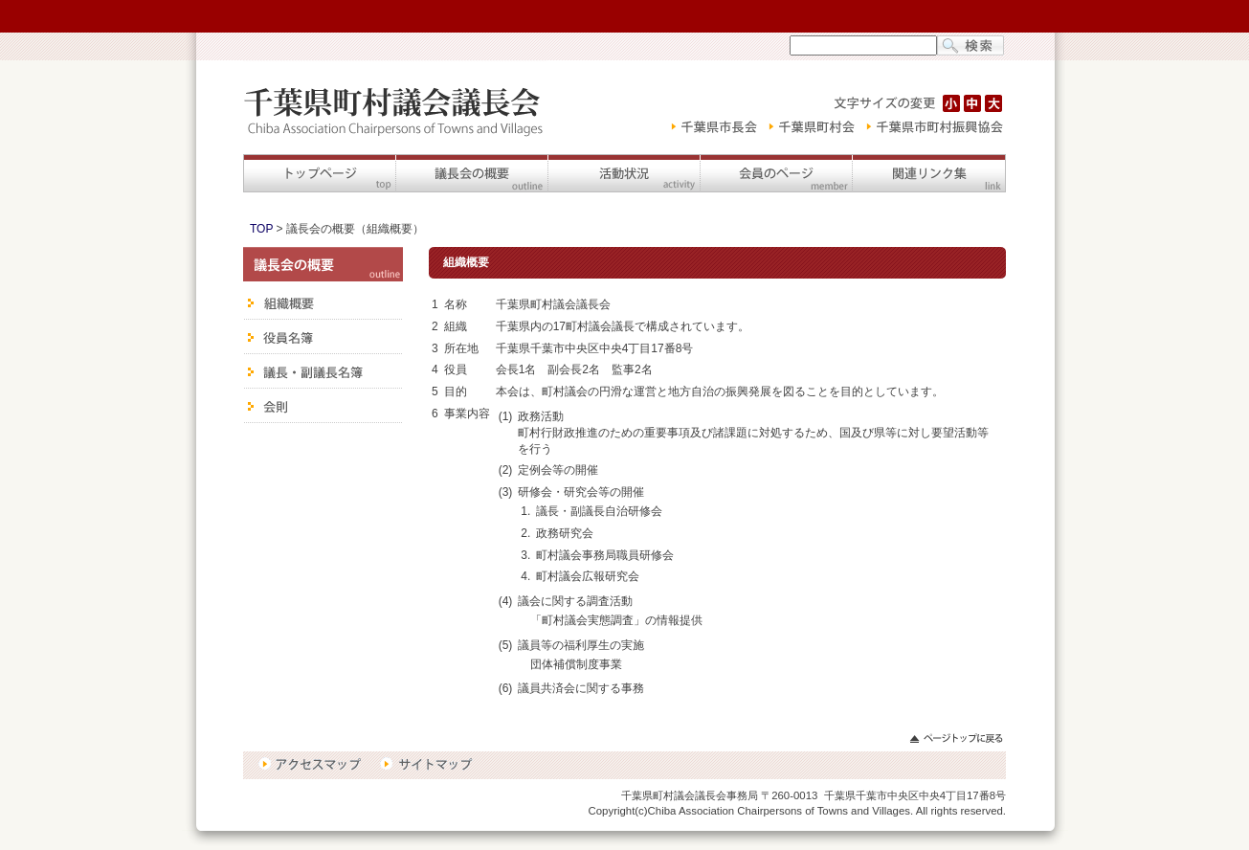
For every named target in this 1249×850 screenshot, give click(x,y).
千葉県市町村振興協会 (933, 127)
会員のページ (776, 173)
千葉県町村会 (811, 127)
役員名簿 (323, 337)
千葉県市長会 (710, 127)
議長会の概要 (471, 173)
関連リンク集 (929, 173)
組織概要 (323, 300)
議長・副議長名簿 (323, 371)
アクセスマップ (313, 764)
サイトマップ (426, 764)
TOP (261, 228)
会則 (323, 406)
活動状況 (623, 173)
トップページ (319, 173)
